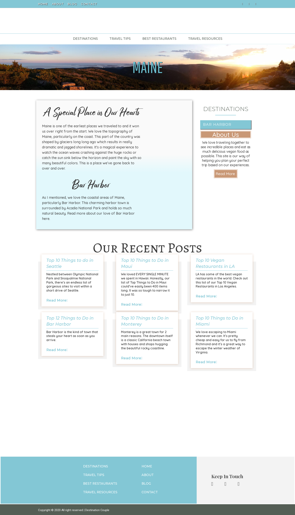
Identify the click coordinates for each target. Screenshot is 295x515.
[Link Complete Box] (72, 285)
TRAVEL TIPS (93, 474)
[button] (225, 174)
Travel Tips (120, 39)
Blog (72, 4)
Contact (89, 4)
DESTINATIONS (95, 465)
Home (43, 4)
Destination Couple (97, 508)
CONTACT (150, 491)
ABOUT (148, 474)
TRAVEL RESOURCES (100, 491)
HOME (147, 465)
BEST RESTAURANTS (100, 483)
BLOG (146, 483)
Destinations (85, 39)
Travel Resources (205, 39)
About (58, 4)
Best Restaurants (159, 39)
